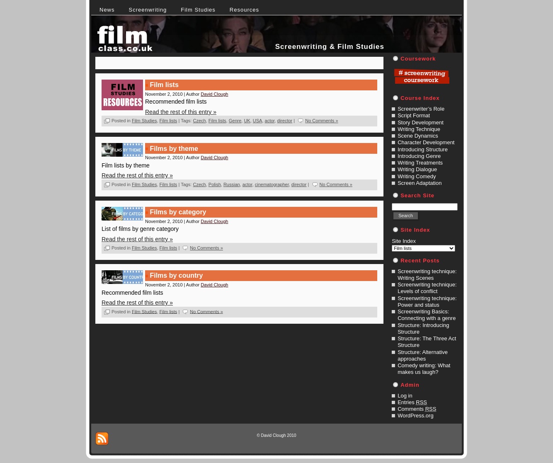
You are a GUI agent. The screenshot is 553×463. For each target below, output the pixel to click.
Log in (405, 396)
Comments (417, 409)
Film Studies (144, 120)
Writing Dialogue (417, 169)
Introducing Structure (423, 149)
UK (247, 120)
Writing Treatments (420, 163)
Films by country (176, 275)
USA (257, 120)
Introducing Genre (419, 156)
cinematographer (272, 184)
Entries (412, 402)
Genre (235, 120)
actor (270, 120)
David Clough (214, 94)
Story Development (421, 122)
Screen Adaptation (419, 183)
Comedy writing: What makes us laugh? (424, 368)
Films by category (178, 212)
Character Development (426, 142)
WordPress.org (415, 415)
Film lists (164, 84)
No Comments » (321, 120)
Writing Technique (419, 129)
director (285, 120)
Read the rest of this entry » (180, 112)
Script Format (414, 115)
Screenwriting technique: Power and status (427, 301)
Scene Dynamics (418, 136)
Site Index (404, 241)
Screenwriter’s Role (421, 109)
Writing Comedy (417, 176)
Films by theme (174, 148)
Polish (215, 184)
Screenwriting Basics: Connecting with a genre (427, 314)
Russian (231, 184)
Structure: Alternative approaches (423, 355)
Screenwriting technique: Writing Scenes (427, 274)
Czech (199, 120)
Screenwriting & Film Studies (329, 47)
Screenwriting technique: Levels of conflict (427, 287)
